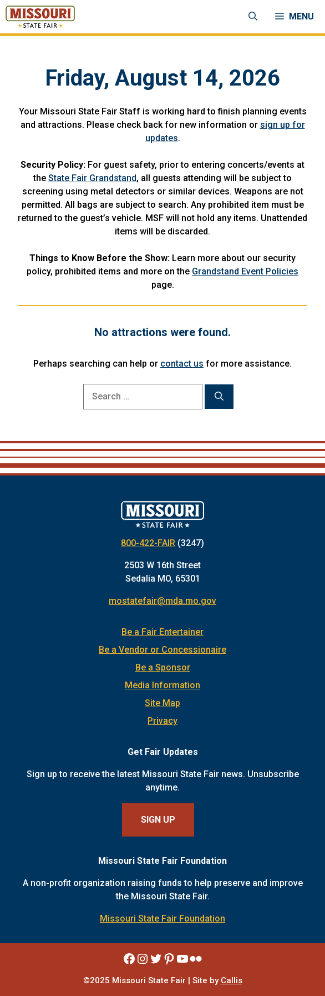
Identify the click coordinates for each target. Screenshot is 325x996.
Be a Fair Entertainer (162, 632)
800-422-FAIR (148, 543)
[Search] (219, 396)
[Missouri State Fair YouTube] (182, 958)
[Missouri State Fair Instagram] (142, 958)
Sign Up (158, 819)
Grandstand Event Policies (245, 271)
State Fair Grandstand (92, 178)
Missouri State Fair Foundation (162, 918)
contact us (182, 363)
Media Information (162, 685)
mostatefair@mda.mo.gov (162, 600)
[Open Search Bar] (253, 16)
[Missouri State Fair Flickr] (195, 958)
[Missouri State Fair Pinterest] (169, 958)
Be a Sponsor (162, 667)
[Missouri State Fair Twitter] (155, 958)
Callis (231, 980)
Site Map (162, 703)
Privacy (162, 720)
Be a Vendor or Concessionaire (162, 649)
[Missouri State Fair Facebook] (129, 958)
